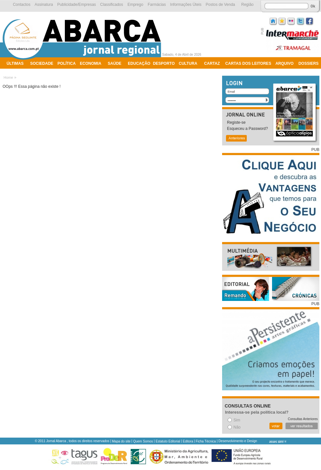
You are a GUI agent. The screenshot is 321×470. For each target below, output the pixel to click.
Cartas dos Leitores (248, 63)
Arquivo (284, 63)
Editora (188, 441)
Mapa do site (121, 441)
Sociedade (41, 63)
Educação (139, 63)
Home (8, 77)
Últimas (14, 63)
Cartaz (212, 63)
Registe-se (236, 122)
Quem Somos (143, 441)
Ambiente (17, 72)
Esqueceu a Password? (247, 128)
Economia (90, 63)
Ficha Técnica (206, 441)
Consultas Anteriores (303, 419)
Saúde (114, 63)
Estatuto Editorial (168, 441)
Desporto (164, 63)
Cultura (188, 63)
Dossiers (308, 63)
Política (66, 63)
